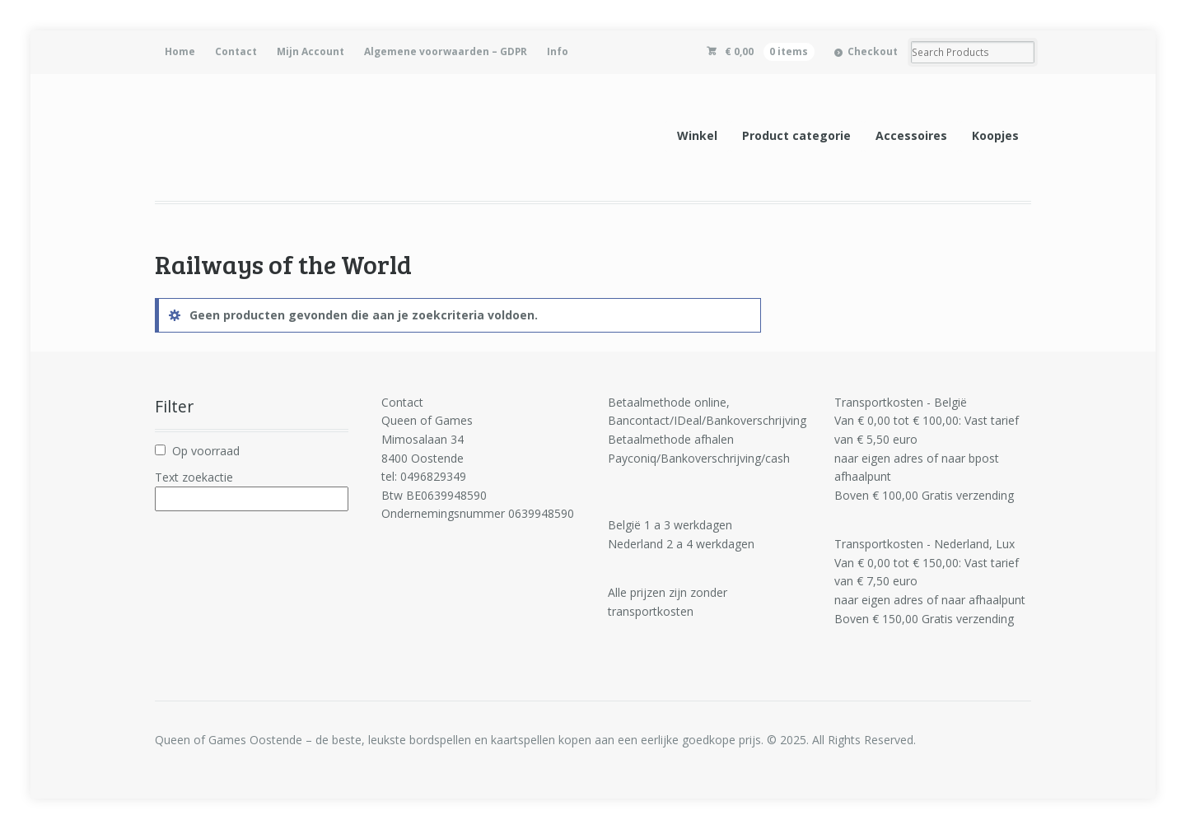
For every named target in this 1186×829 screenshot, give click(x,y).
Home (180, 51)
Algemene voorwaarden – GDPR (445, 51)
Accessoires (911, 135)
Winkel (697, 135)
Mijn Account (310, 51)
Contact (236, 51)
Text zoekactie (194, 477)
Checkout (872, 51)
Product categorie (796, 135)
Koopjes (995, 135)
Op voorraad (206, 451)
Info (557, 51)
